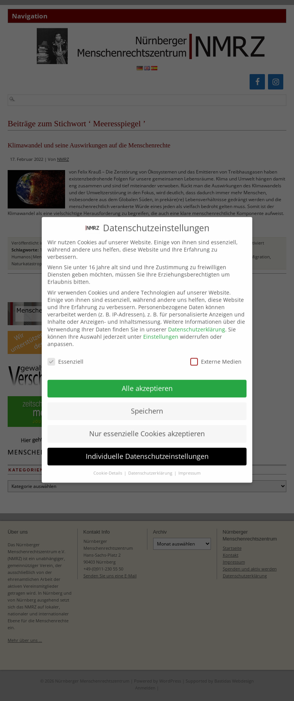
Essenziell (65, 355)
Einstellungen (160, 330)
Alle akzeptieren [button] (147, 382)
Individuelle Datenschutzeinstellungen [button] (147, 450)
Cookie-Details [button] (108, 467)
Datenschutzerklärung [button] (150, 467)
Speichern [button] (147, 405)
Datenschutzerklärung (196, 323)
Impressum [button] (189, 467)
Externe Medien (216, 355)
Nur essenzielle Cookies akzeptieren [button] (147, 427)
